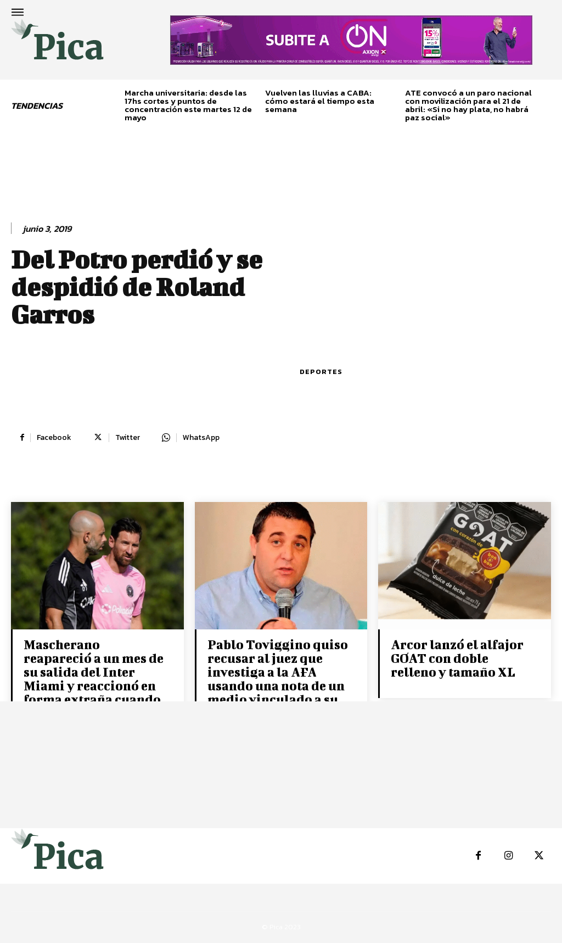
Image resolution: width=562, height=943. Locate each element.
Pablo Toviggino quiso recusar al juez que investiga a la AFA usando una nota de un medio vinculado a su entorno (277, 678)
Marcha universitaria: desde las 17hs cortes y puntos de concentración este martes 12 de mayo (188, 105)
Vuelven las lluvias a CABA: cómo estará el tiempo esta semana (319, 100)
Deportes (321, 372)
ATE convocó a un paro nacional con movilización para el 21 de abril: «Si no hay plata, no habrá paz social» (468, 105)
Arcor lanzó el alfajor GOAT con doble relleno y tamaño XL (457, 658)
